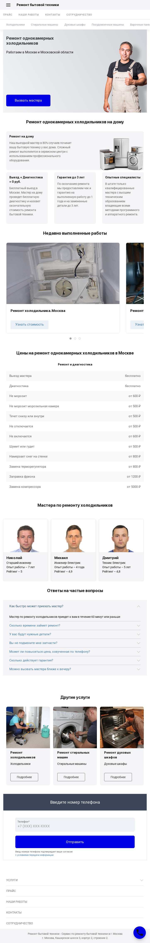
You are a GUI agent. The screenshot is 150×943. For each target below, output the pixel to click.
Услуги (12, 880)
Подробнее (24, 777)
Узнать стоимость (29, 324)
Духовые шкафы (74, 24)
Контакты (52, 14)
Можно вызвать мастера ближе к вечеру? (40, 669)
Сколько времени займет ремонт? (34, 625)
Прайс (7, 14)
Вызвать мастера (28, 100)
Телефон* (23, 821)
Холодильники (15, 24)
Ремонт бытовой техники (38, 5)
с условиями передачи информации (34, 855)
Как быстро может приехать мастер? (36, 606)
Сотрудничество (79, 14)
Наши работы (29, 14)
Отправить (75, 842)
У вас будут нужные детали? (30, 634)
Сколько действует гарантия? (31, 660)
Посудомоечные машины (108, 24)
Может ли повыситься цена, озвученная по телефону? (49, 652)
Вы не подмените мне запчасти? (33, 643)
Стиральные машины (44, 24)
